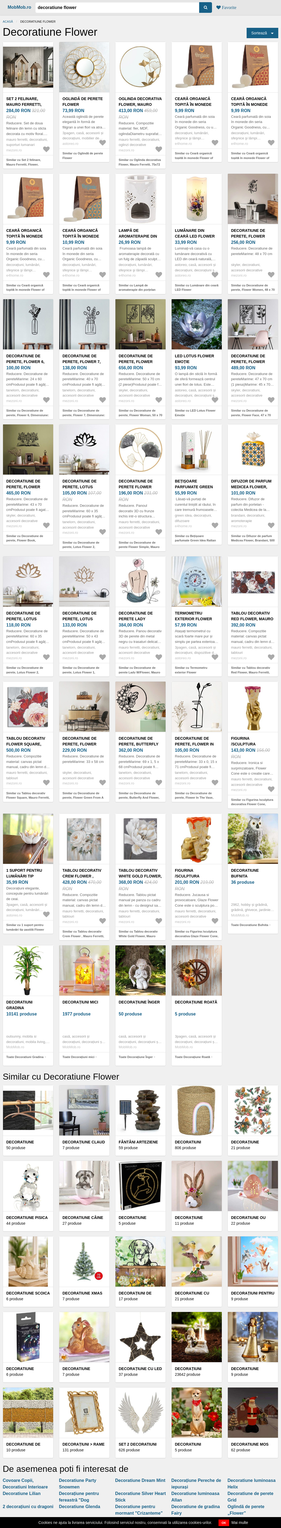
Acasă (8, 21)
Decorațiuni (188, 1369)
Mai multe (240, 1522)
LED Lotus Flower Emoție (194, 359)
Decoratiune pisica (27, 1217)
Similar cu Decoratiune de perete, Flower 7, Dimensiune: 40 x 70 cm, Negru (83, 415)
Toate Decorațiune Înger (136, 1057)
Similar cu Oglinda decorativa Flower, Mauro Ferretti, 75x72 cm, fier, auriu (140, 164)
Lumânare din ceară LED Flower (195, 233)
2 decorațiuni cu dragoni (28, 1506)
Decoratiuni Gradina (19, 1005)
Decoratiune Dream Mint (140, 1480)
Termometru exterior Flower (193, 616)
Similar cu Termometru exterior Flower (191, 670)
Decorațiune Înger (139, 1002)
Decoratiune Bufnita (245, 873)
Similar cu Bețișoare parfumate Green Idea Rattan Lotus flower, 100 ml (195, 540)
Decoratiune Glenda (79, 1506)
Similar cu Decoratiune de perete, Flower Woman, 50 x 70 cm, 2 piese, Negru (140, 415)
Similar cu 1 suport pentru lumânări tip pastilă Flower (25, 927)
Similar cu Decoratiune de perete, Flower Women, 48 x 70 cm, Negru (253, 290)
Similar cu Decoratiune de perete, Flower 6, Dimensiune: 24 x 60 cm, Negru (27, 415)
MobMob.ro (19, 7)
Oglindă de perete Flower (82, 102)
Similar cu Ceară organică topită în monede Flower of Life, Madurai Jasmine (194, 158)
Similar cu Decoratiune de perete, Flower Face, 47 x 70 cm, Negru (251, 415)
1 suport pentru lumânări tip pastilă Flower (24, 876)
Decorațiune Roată (196, 1002)
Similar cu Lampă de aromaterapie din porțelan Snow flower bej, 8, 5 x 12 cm (139, 290)
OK (224, 1522)
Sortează (259, 33)
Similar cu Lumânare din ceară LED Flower (197, 288)
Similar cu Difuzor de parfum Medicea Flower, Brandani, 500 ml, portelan (253, 540)
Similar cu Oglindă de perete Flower (82, 156)
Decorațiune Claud (83, 1142)
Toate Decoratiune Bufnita (249, 925)
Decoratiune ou (248, 1217)
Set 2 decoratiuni (138, 1444)
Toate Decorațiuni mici (78, 1057)
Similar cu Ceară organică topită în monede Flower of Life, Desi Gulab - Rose (250, 158)
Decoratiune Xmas (82, 1293)
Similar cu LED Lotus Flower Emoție (195, 413)
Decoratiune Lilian (22, 1493)
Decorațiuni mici (80, 1002)
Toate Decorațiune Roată (192, 1057)
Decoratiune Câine (82, 1217)
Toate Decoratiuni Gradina (25, 1057)
